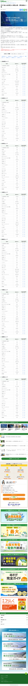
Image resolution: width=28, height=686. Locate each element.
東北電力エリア (10, 56)
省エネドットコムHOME (4, 675)
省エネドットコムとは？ (4, 677)
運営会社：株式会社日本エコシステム (6, 681)
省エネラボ (2, 624)
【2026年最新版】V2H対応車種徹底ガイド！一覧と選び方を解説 (13, 446)
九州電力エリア (19, 57)
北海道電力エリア (4, 56)
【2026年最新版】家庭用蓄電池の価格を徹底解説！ (11, 437)
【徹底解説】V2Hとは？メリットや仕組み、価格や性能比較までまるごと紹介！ (13, 455)
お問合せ (2, 678)
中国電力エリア (8, 57)
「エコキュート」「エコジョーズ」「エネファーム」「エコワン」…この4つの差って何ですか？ (13, 450)
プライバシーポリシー (4, 680)
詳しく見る (24, 65)
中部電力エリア (21, 56)
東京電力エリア (16, 56)
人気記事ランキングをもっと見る (14, 458)
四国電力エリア (13, 57)
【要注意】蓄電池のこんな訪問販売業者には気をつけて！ (12, 441)
